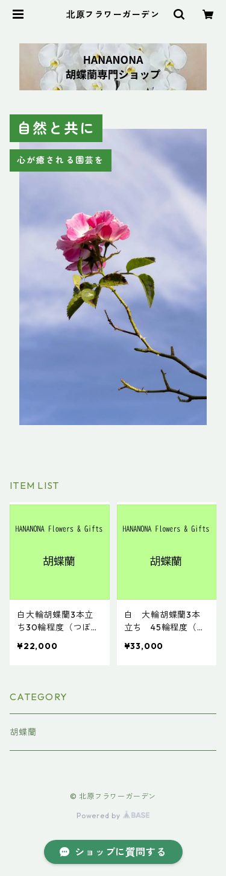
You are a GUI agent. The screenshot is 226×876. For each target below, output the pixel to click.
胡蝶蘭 (23, 732)
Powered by (113, 815)
